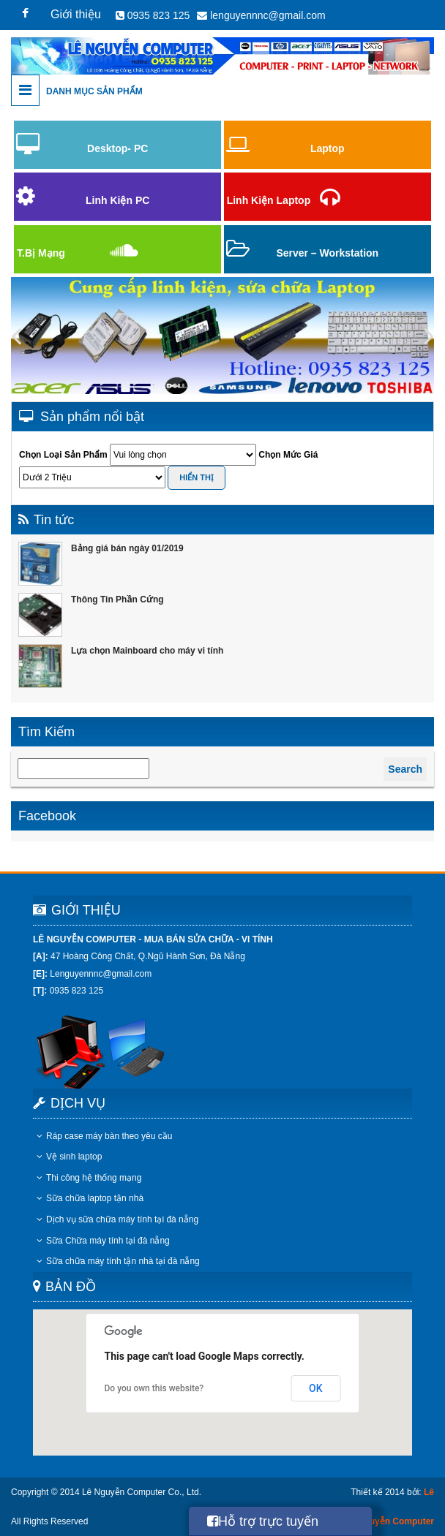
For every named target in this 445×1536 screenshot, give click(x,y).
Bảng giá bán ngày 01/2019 (127, 548)
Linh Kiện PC (117, 200)
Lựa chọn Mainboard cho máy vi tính (147, 651)
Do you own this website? (154, 1388)
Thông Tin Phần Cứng (117, 599)
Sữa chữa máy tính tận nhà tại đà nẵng (118, 1261)
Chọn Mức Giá (288, 455)
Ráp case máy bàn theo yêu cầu (104, 1136)
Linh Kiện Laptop (269, 200)
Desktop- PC (117, 148)
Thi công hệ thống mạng (89, 1178)
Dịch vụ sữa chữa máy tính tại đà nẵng (117, 1219)
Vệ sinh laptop (69, 1156)
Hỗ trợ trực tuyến (262, 1521)
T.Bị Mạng (41, 253)
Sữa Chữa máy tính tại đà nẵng (103, 1241)
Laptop (327, 148)
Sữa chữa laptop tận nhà (90, 1198)
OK (316, 1388)
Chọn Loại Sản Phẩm (63, 455)
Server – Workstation (327, 253)
